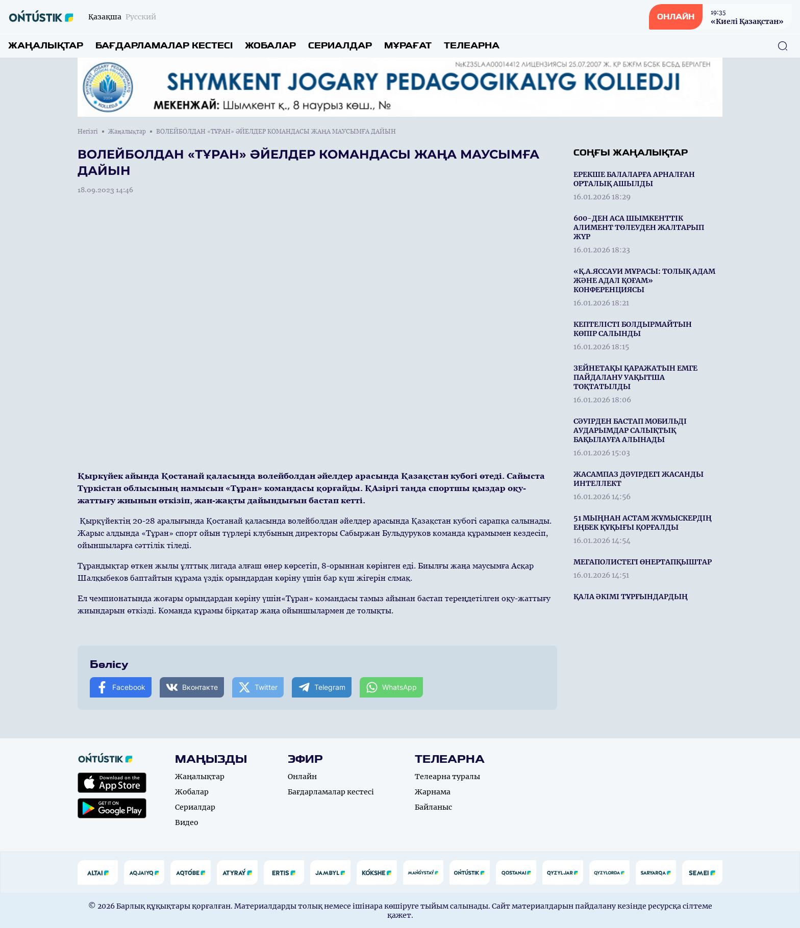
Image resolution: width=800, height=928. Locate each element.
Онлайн (302, 776)
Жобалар (270, 45)
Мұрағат (408, 45)
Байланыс (433, 807)
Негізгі (88, 131)
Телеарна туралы (447, 776)
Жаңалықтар (45, 45)
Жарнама (433, 791)
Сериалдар (340, 45)
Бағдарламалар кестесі (164, 45)
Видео (186, 822)
